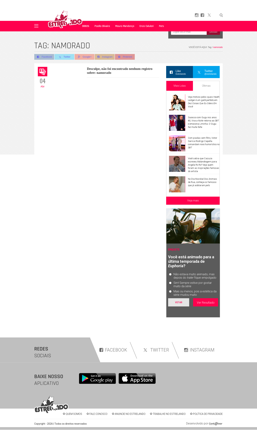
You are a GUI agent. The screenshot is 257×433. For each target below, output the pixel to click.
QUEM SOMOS (74, 413)
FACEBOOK (113, 350)
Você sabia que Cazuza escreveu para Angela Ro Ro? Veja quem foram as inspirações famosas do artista (203, 165)
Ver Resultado (206, 302)
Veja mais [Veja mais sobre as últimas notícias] (193, 200)
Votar (178, 302)
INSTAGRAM (199, 350)
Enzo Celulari (147, 26)
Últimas (206, 85)
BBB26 (85, 26)
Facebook (44, 57)
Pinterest (127, 57)
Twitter (65, 57)
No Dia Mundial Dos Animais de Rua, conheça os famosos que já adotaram (202, 182)
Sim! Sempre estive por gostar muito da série (192, 284)
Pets (161, 26)
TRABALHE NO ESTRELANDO (169, 413)
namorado (218, 47)
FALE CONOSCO (98, 413)
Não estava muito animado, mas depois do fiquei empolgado (194, 276)
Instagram (106, 57)
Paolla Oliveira (102, 26)
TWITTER (155, 350)
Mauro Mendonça (124, 26)
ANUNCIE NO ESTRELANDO (130, 413)
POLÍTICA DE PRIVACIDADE (208, 413)
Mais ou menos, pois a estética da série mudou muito (194, 293)
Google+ (85, 57)
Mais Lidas (180, 85)
